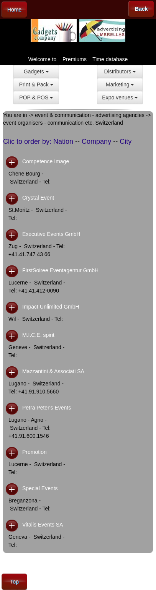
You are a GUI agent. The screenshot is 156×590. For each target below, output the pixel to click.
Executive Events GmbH (51, 234)
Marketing (120, 84)
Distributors (120, 71)
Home (14, 10)
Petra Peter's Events (46, 408)
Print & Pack (36, 84)
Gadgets (36, 71)
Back (141, 9)
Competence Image (45, 161)
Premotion (34, 452)
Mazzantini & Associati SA (53, 371)
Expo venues (120, 97)
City (125, 141)
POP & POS (36, 97)
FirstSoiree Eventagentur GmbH (60, 270)
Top (14, 582)
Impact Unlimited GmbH (50, 307)
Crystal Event (38, 198)
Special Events (40, 488)
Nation (63, 141)
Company (96, 141)
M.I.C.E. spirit (38, 335)
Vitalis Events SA (42, 525)
